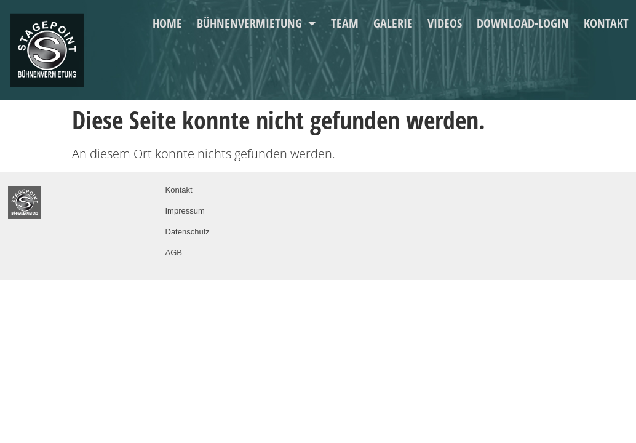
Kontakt (606, 23)
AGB (173, 252)
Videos (444, 23)
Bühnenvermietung (256, 23)
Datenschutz (187, 231)
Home (167, 23)
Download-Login (523, 23)
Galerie (393, 23)
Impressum (185, 210)
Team (345, 23)
